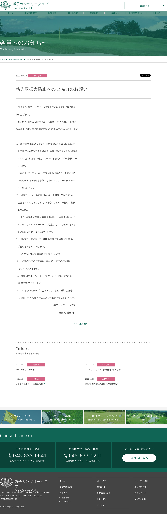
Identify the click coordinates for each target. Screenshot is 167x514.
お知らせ (52, 12)
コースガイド (102, 480)
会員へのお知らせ (16, 59)
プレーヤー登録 (141, 480)
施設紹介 (94, 12)
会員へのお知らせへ (82, 324)
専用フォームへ (139, 458)
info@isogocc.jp (8, 498)
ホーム (10, 12)
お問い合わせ (140, 493)
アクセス (156, 12)
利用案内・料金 (136, 12)
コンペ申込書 (140, 487)
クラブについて (31, 12)
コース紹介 (73, 12)
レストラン (114, 12)
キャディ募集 (140, 499)
